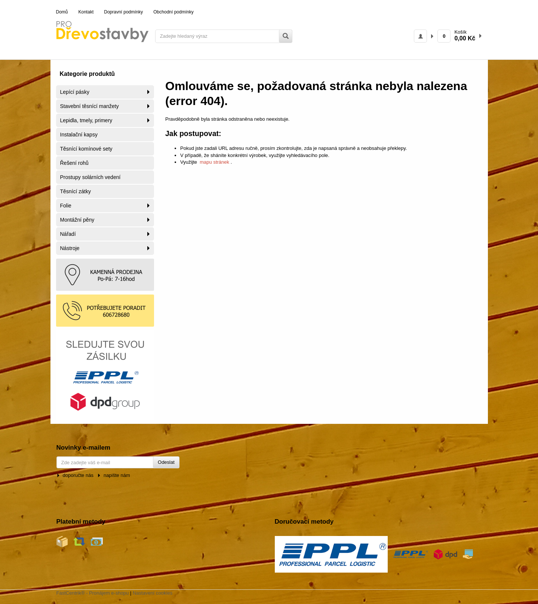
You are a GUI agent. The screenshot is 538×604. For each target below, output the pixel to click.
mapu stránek (215, 162)
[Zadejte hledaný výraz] (223, 36)
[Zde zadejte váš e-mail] (117, 462)
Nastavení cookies (152, 593)
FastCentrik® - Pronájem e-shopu (92, 593)
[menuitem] (62, 12)
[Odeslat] (166, 462)
